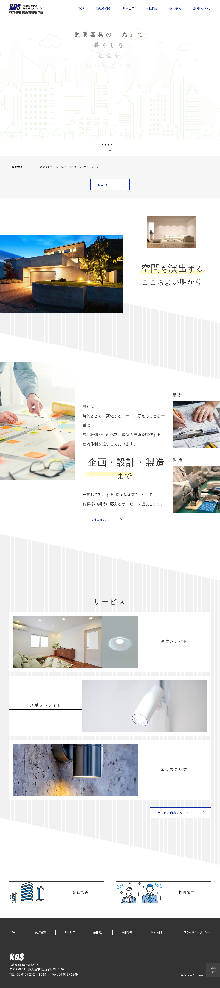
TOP (81, 8)
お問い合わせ (202, 8)
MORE (102, 184)
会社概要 (152, 8)
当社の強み (103, 8)
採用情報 (175, 8)
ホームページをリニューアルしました (77, 167)
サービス (128, 8)
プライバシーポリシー (197, 932)
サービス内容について (173, 812)
